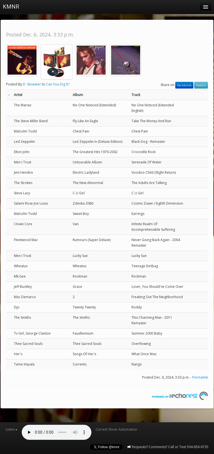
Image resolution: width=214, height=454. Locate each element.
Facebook (184, 85)
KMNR (11, 6)
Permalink (200, 377)
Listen (12, 429)
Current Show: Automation (116, 429)
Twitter (201, 85)
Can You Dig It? (57, 84)
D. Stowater (32, 84)
